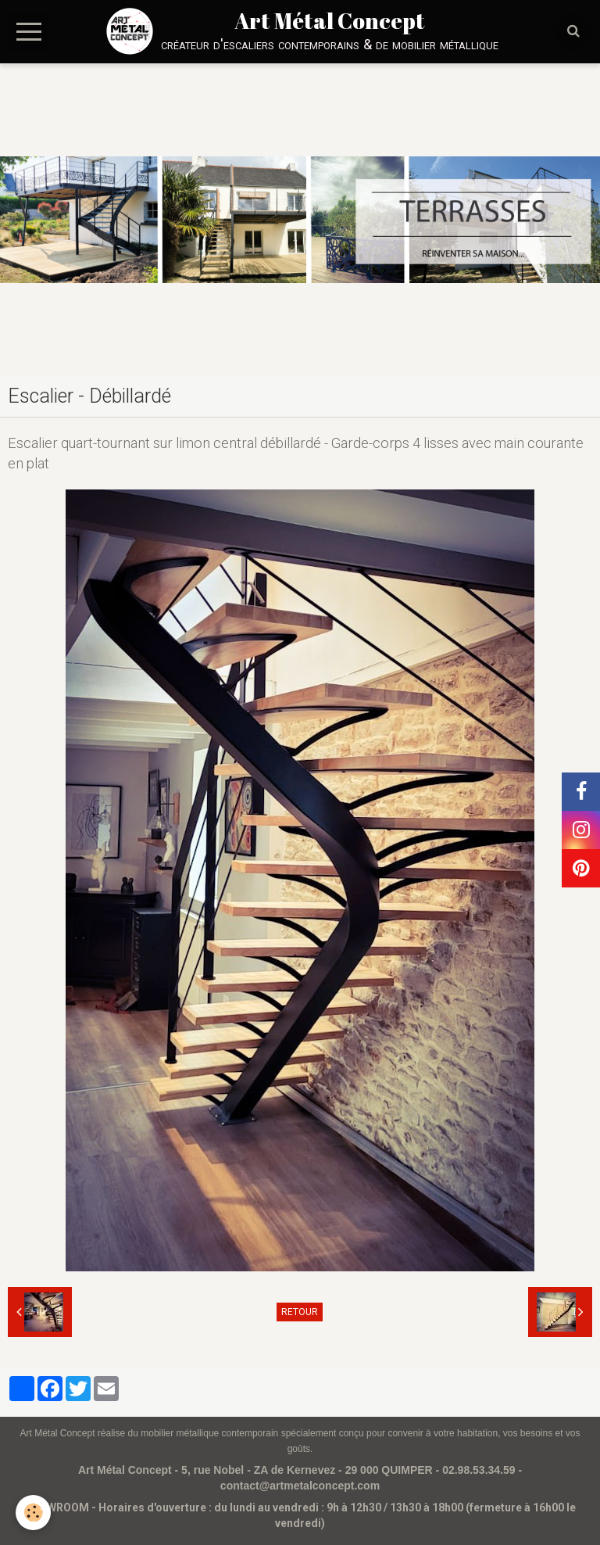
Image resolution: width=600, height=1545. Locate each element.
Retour (299, 1312)
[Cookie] (33, 1512)
